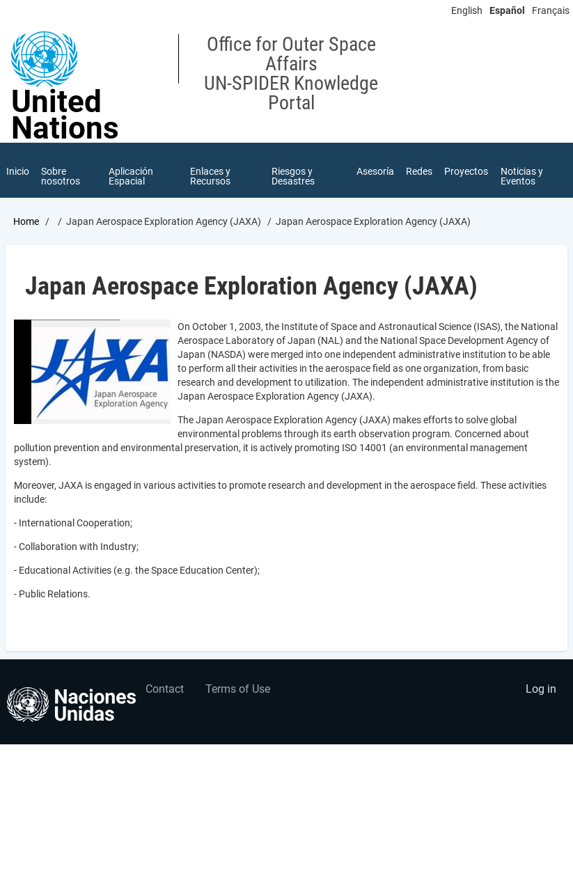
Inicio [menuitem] (17, 171)
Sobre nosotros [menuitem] (61, 176)
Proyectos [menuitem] (467, 171)
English (466, 10)
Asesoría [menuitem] (374, 171)
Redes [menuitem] (419, 171)
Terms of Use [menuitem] (237, 689)
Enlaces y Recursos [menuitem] (210, 176)
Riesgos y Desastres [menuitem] (293, 176)
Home (26, 222)
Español (507, 10)
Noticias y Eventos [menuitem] (522, 176)
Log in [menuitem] (541, 689)
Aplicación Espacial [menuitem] (131, 176)
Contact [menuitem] (165, 689)
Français (551, 10)
